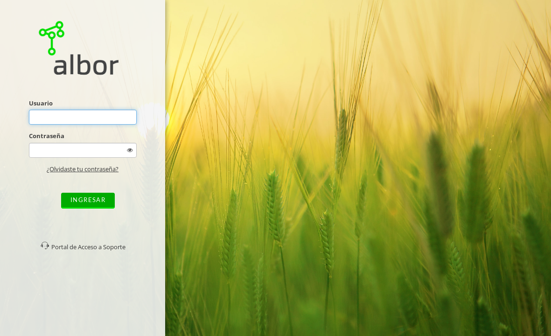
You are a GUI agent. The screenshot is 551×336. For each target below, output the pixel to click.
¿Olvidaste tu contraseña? (83, 169)
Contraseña (46, 136)
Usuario (41, 103)
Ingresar (87, 199)
